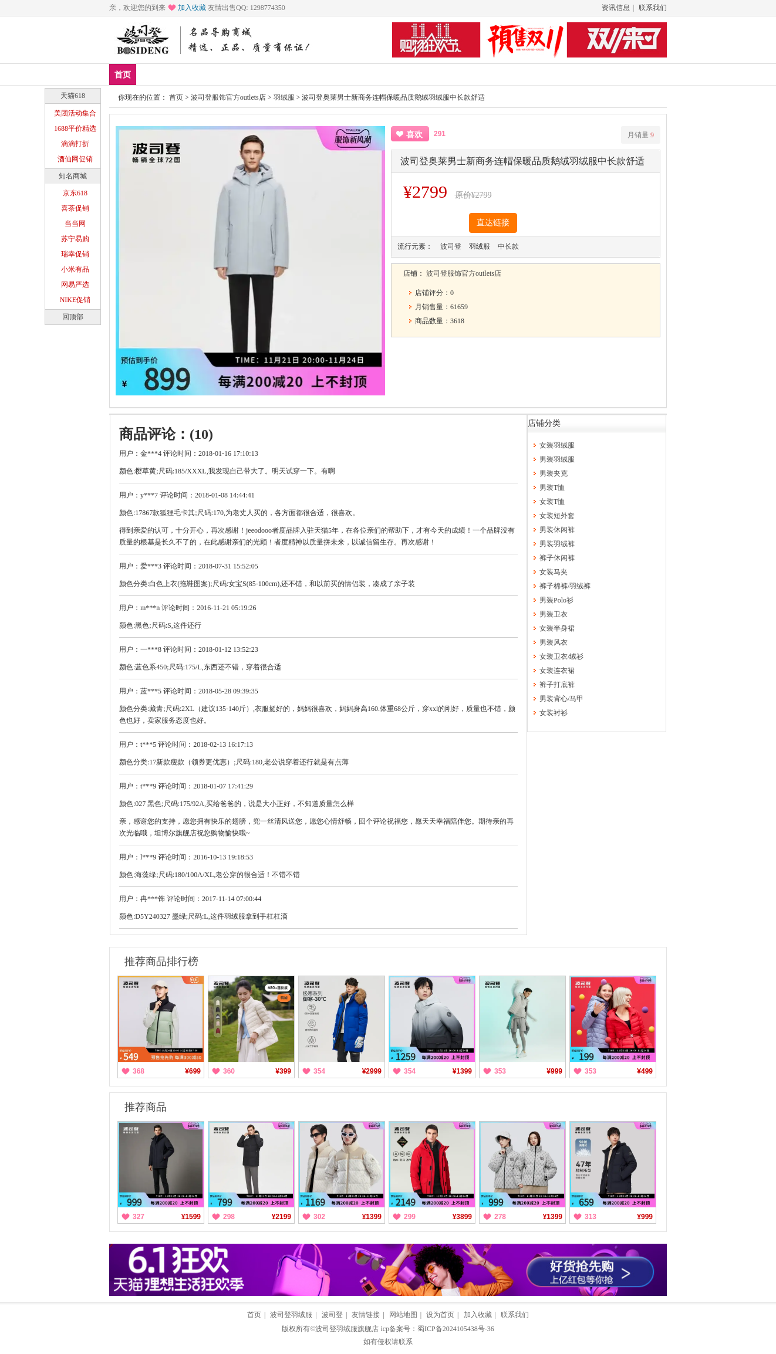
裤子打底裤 (557, 685)
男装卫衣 (553, 614)
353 (500, 1071)
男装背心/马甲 (561, 699)
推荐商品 (145, 1107)
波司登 (332, 1315)
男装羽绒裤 (557, 544)
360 (229, 1071)
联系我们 (653, 8)
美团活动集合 (75, 113)
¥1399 (462, 1071)
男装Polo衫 (556, 600)
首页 (122, 74)
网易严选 (75, 284)
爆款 (188, 74)
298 (229, 1217)
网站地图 (403, 1315)
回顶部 (72, 317)
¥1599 (191, 1217)
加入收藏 (192, 8)
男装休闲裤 (557, 530)
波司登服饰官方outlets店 (228, 97)
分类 (292, 74)
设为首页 (440, 1315)
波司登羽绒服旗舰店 (347, 1329)
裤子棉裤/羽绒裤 (565, 586)
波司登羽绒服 (291, 1315)
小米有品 (75, 269)
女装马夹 (553, 572)
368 (138, 1071)
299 (410, 1217)
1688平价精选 (75, 128)
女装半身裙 (557, 628)
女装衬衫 (553, 713)
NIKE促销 (75, 300)
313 (590, 1217)
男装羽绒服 (557, 459)
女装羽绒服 (557, 445)
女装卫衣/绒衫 (561, 656)
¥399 (283, 1071)
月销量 (640, 135)
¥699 (193, 1071)
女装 (257, 74)
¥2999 (372, 1071)
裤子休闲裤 (557, 558)
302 (319, 1217)
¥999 (554, 1071)
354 (319, 1071)
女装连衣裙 (557, 670)
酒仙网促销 (75, 159)
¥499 (645, 1071)
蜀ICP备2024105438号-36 (455, 1329)
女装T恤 (552, 501)
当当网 (75, 223)
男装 (222, 74)
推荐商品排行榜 (161, 961)
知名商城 (73, 176)
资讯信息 (616, 8)
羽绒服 (284, 97)
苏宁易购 (75, 239)
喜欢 (414, 134)
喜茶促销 (75, 208)
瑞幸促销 (75, 254)
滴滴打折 (75, 144)
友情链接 (366, 1315)
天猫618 (72, 96)
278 (500, 1217)
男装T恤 (552, 487)
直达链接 (493, 222)
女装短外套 (557, 516)
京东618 (75, 193)
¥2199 (281, 1217)
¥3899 (462, 1217)
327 (138, 1217)
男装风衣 (553, 642)
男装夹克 (553, 473)
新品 (153, 74)
